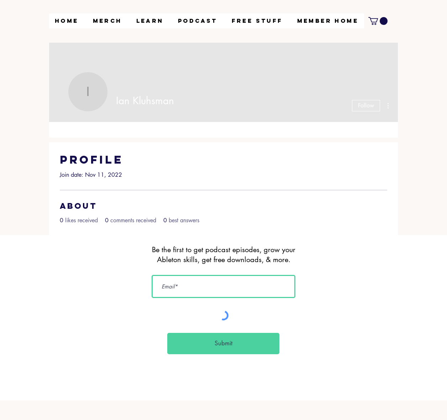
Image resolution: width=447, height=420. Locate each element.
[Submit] (223, 343)
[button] (150, 21)
